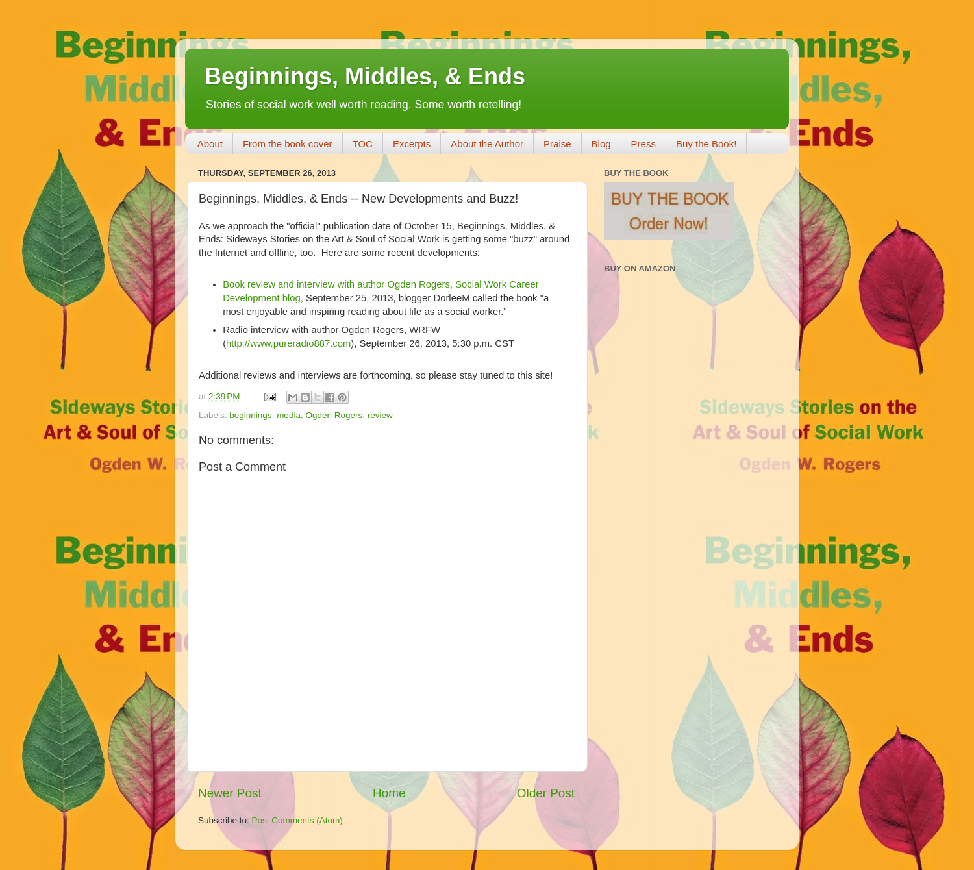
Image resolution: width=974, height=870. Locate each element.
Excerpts (412, 143)
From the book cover (287, 143)
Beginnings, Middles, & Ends (365, 76)
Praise (557, 143)
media (289, 415)
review (380, 415)
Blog (601, 143)
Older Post (546, 793)
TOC (363, 143)
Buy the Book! (706, 143)
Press (643, 143)
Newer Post (230, 793)
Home (389, 793)
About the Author (487, 143)
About (210, 143)
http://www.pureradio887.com (288, 343)
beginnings (250, 415)
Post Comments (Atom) (297, 820)
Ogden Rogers (333, 415)
